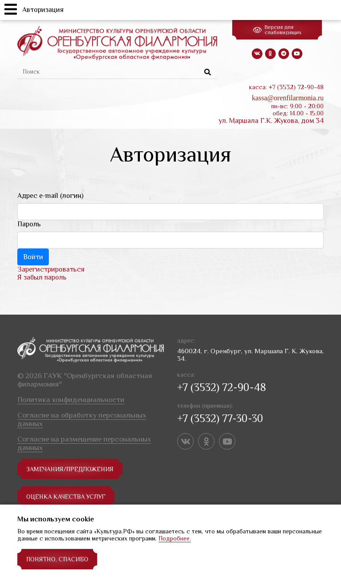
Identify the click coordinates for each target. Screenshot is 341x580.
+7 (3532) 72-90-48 (221, 387)
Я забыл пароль (42, 277)
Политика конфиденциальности (70, 399)
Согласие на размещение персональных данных (84, 443)
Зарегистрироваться (50, 269)
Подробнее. (175, 538)
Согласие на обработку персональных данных (81, 419)
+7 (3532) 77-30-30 (220, 418)
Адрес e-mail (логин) (50, 196)
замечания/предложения (70, 469)
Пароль (29, 224)
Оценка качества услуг (66, 496)
